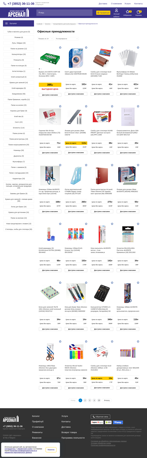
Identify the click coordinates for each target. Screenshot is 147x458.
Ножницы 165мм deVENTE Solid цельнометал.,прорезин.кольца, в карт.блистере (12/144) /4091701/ (129, 311)
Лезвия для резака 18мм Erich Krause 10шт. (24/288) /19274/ (75, 133)
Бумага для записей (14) (19, 82)
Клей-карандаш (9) (19, 88)
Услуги (64, 416)
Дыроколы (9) (19, 156)
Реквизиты (37, 432)
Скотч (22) (19, 122)
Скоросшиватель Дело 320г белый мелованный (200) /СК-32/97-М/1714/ (128, 133)
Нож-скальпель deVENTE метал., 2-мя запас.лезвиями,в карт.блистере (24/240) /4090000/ (101, 252)
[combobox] (45, 38)
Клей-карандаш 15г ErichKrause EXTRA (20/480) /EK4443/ (50, 250)
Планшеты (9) (19, 60)
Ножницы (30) (19, 150)
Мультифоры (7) (19, 162)
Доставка (66, 427)
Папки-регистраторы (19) (18, 139)
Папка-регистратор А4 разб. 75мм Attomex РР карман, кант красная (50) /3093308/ (102, 191)
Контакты (65, 421)
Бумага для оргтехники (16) (19, 212)
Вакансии (36, 438)
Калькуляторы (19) (19, 54)
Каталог (48, 24)
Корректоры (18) (19, 178)
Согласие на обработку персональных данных (109, 441)
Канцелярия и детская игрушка (64, 24)
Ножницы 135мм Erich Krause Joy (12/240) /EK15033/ (73, 250)
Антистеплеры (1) (18, 71)
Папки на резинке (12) (19, 49)
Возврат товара (69, 432)
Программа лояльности (73, 438)
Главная (39, 24)
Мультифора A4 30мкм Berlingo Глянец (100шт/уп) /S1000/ (127, 74)
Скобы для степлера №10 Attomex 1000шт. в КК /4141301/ (101, 368)
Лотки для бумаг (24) (19, 207)
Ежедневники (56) (18, 94)
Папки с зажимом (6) (18, 167)
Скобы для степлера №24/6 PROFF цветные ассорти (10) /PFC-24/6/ (102, 133)
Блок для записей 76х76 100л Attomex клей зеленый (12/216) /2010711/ (50, 309)
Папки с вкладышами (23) (18, 173)
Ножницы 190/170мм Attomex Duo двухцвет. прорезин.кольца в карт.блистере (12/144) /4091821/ (48, 370)
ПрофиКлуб (37, 421)
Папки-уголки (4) (19, 133)
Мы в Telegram (9, 438)
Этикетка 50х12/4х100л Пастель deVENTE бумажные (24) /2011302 (126, 250)
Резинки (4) (19, 37)
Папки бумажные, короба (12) (19, 99)
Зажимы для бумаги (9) (18, 193)
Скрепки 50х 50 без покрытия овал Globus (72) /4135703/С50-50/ (49, 133)
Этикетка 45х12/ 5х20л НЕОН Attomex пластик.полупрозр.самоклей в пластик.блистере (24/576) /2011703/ (76, 370)
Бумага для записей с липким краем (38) (18, 200)
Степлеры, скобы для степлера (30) (18, 229)
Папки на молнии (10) (19, 218)
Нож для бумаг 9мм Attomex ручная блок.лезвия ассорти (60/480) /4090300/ (76, 309)
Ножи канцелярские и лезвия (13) (18, 224)
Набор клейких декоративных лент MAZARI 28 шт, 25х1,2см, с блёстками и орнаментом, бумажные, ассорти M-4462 (128, 370)
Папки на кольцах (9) (19, 66)
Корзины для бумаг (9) (18, 111)
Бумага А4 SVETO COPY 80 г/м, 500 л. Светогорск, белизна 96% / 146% (49, 74)
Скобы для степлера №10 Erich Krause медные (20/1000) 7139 (101, 74)
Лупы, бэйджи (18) (19, 43)
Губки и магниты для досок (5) (18, 32)
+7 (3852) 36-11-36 (21, 3)
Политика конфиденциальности (103, 445)
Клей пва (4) (18, 116)
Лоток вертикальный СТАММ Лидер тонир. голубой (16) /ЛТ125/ (73, 191)
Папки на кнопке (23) (19, 105)
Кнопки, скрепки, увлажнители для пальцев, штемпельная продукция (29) (18, 186)
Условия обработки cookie (101, 443)
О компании (38, 427)
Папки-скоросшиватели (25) (18, 145)
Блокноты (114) (18, 128)
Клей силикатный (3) (18, 77)
